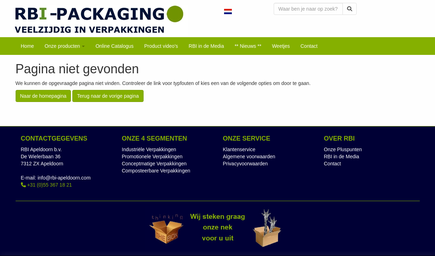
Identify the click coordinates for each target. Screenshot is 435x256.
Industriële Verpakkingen (149, 149)
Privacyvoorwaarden (245, 163)
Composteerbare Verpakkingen (156, 170)
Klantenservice (239, 149)
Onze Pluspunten (343, 149)
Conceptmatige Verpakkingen (154, 163)
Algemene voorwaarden (249, 156)
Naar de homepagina (43, 96)
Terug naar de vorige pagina (108, 96)
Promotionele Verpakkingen (152, 156)
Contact (332, 163)
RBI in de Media (341, 156)
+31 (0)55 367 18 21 (46, 185)
